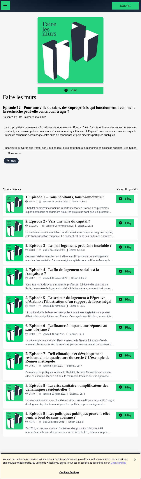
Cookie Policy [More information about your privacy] (118, 464)
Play (70, 90)
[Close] (135, 461)
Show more (13, 153)
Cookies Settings (69, 474)
